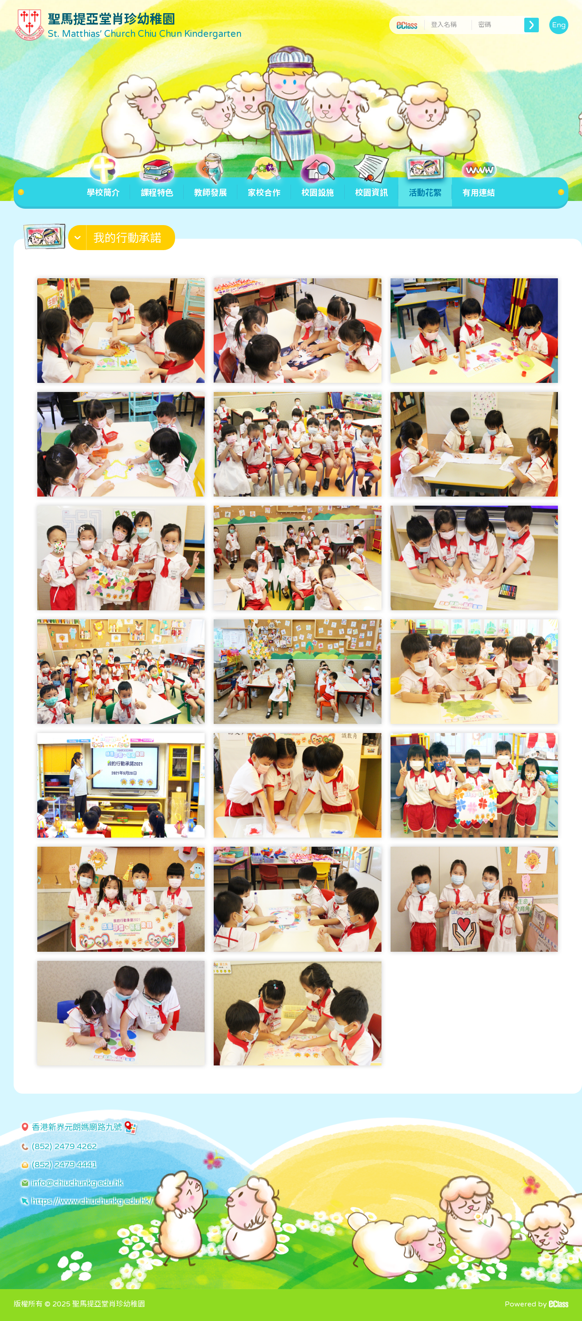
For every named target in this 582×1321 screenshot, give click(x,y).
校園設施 (318, 187)
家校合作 (264, 187)
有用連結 (479, 187)
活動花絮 (425, 187)
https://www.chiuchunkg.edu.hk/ (92, 1201)
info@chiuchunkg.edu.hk (77, 1183)
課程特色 (157, 187)
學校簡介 (103, 187)
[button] (122, 239)
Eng (559, 25)
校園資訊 (371, 187)
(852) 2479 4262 (64, 1146)
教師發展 (210, 187)
